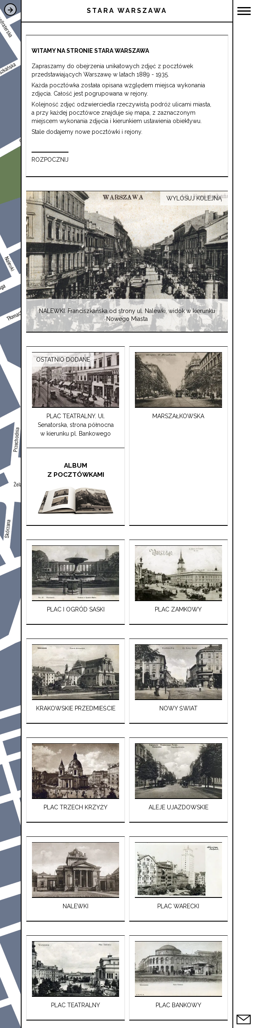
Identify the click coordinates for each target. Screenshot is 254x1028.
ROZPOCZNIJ (50, 160)
